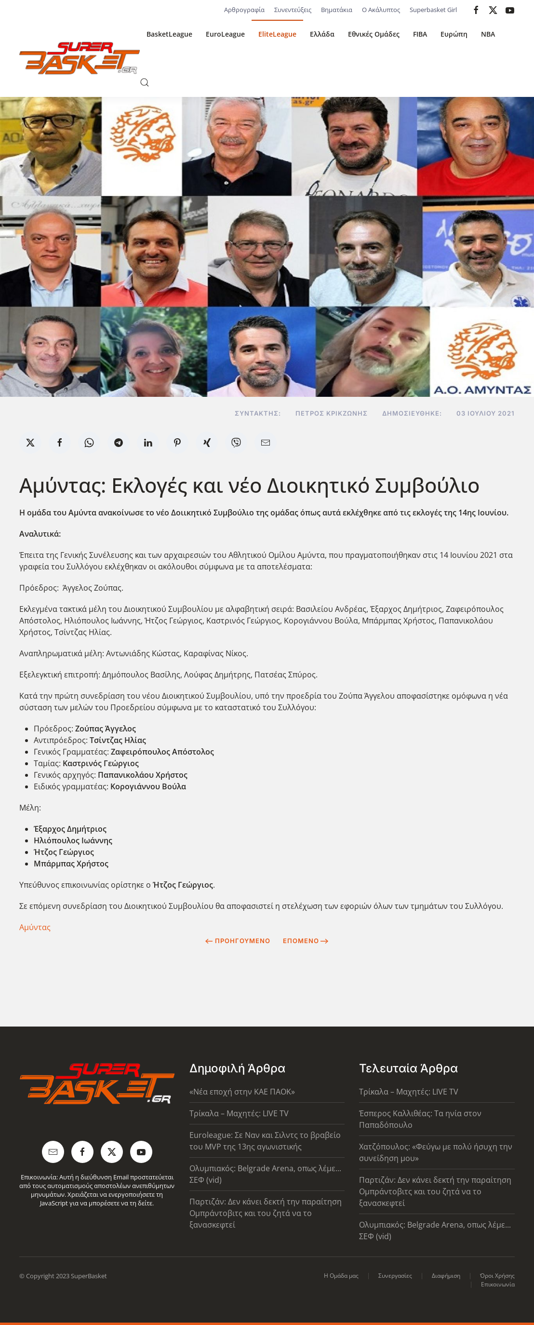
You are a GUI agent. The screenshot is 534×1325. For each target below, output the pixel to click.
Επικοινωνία (498, 1284)
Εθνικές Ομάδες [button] (374, 34)
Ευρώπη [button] (454, 34)
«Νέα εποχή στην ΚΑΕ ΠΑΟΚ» (242, 1091)
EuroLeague (225, 34)
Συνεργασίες (395, 1275)
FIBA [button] (420, 34)
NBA (488, 34)
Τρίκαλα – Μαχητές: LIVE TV (239, 1113)
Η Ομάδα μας (341, 1275)
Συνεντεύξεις (292, 9)
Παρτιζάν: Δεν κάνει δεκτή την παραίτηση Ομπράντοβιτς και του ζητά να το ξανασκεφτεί (265, 1213)
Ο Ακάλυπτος (381, 9)
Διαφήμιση (446, 1275)
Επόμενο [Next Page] (306, 941)
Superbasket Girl (433, 9)
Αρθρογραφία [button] (244, 9)
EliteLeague (277, 34)
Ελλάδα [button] (322, 34)
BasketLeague (169, 34)
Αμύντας (35, 927)
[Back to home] (79, 58)
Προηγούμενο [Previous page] (237, 941)
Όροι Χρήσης (497, 1275)
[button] (144, 82)
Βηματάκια (336, 9)
